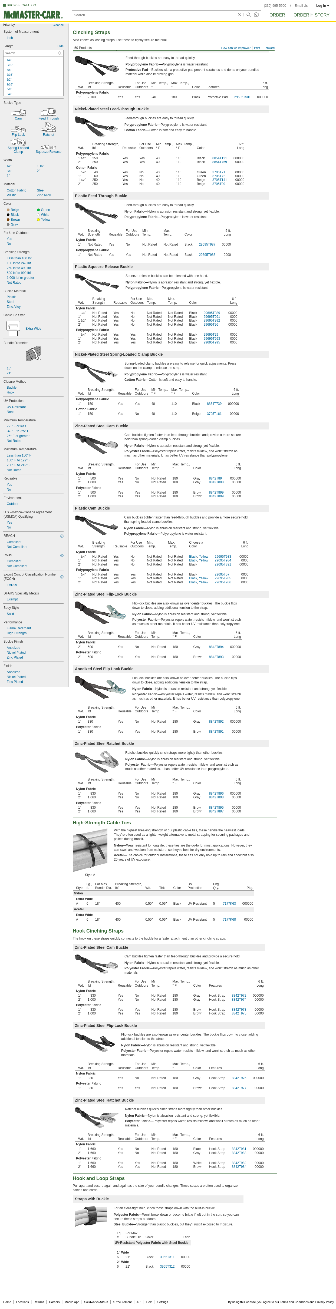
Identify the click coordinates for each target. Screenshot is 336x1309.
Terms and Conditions (294, 1302)
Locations (22, 1302)
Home (7, 1302)
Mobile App (72, 1302)
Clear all (58, 25)
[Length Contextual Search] (33, 53)
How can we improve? (236, 47)
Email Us (301, 6)
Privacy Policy (324, 1302)
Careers (54, 1302)
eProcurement (122, 1302)
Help (149, 1302)
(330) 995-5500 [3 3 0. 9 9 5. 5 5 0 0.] (275, 6)
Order (277, 15)
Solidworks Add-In (96, 1302)
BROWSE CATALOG (21, 5)
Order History (312, 15)
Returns (39, 1302)
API (139, 1302)
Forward (269, 47)
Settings (162, 1302)
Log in (323, 6)
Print (257, 47)
